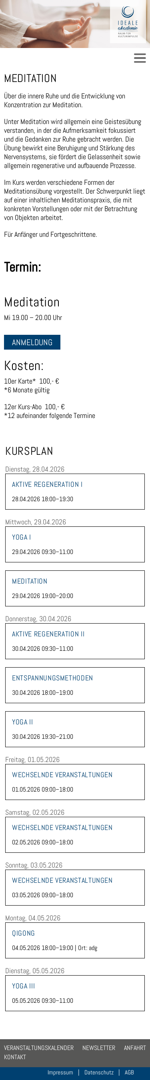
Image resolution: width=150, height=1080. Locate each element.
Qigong (23, 933)
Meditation (29, 581)
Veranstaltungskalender (39, 1048)
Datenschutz (99, 1072)
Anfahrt (135, 1048)
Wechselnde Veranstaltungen (62, 774)
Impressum (60, 1072)
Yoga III (23, 986)
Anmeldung (32, 342)
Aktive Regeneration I (47, 484)
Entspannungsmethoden (52, 678)
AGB (129, 1072)
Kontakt (15, 1057)
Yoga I (21, 537)
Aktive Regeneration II (48, 634)
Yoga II (22, 722)
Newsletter (98, 1048)
